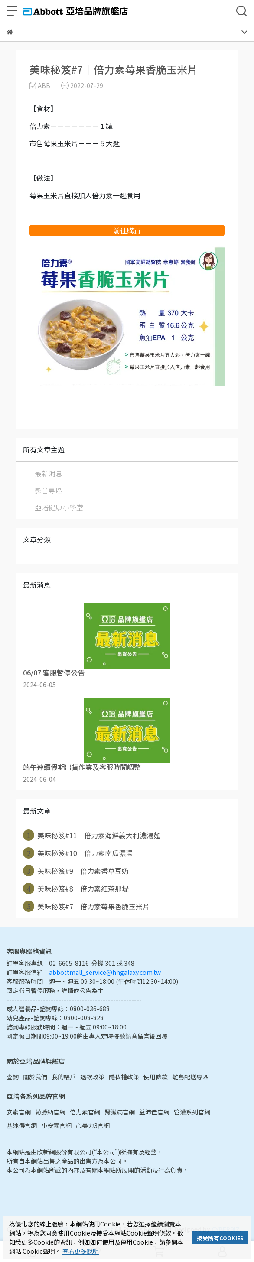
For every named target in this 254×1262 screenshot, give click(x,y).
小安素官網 (56, 1125)
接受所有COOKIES (220, 1238)
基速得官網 (22, 1125)
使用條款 (155, 1076)
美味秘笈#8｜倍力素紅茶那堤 (76, 888)
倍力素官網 (85, 1112)
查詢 (13, 1076)
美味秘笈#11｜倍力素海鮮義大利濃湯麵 (91, 835)
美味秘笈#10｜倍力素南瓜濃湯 (78, 853)
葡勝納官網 (50, 1112)
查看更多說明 (80, 1251)
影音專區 (48, 490)
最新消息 (48, 473)
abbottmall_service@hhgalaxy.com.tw (105, 972)
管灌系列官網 (192, 1112)
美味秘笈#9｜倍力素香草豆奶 (76, 870)
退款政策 (92, 1076)
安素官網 (19, 1112)
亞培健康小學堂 (59, 507)
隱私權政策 (124, 1076)
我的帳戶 (64, 1076)
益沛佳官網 (154, 1112)
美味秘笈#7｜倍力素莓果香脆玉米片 (86, 906)
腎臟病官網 (119, 1112)
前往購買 (127, 230)
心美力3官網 (93, 1125)
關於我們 (35, 1076)
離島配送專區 (190, 1076)
